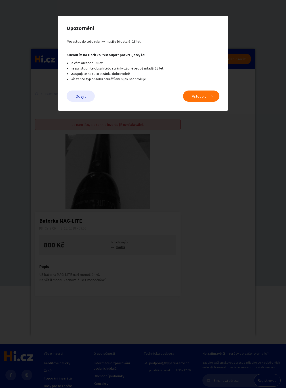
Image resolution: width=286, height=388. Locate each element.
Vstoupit (199, 96)
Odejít (81, 96)
